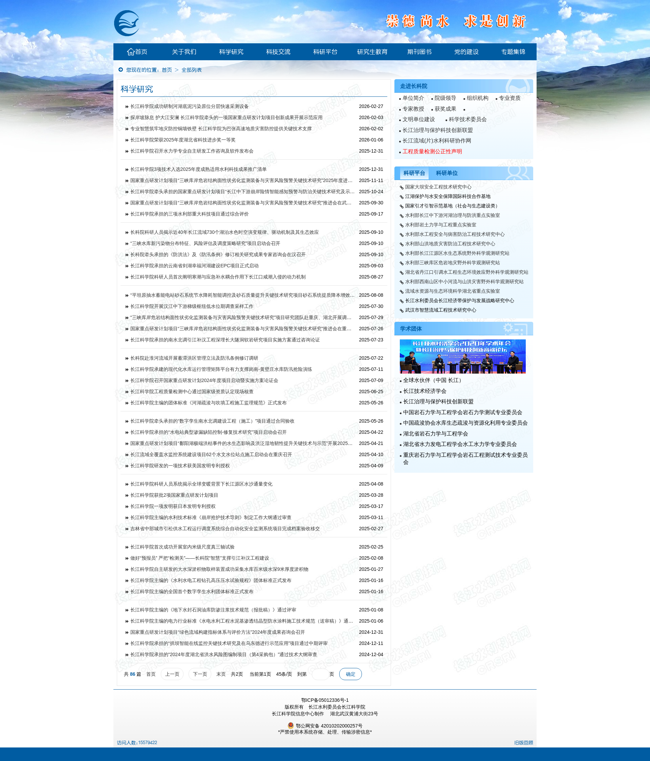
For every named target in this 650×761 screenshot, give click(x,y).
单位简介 (413, 98)
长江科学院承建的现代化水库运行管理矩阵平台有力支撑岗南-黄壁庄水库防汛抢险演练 (221, 369)
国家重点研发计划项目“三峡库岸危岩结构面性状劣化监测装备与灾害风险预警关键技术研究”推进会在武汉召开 (245, 202)
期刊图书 (419, 52)
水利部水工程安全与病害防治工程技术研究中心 (455, 234)
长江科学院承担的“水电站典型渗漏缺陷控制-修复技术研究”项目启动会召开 (208, 432)
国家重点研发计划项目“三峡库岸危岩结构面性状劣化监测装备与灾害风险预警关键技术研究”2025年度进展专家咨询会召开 (258, 180)
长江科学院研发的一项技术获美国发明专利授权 (180, 465)
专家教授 (413, 109)
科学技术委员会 (468, 119)
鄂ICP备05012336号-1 (325, 700)
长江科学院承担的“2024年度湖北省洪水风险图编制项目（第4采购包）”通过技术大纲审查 (223, 654)
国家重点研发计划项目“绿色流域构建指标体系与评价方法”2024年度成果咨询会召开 (217, 632)
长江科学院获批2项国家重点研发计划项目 (174, 495)
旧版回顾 (523, 742)
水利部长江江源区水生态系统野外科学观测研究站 (457, 253)
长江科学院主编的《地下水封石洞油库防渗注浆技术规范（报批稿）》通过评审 (213, 609)
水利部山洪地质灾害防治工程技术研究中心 (450, 243)
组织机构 (478, 98)
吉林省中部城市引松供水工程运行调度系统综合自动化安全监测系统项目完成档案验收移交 (225, 528)
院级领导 (445, 98)
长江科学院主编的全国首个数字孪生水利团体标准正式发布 (192, 591)
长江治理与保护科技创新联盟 (438, 130)
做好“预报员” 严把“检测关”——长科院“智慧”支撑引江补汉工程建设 (199, 558)
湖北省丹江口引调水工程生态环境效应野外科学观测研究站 (466, 272)
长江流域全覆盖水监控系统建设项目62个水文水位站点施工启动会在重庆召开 (211, 454)
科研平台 (325, 52)
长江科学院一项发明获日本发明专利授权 (173, 506)
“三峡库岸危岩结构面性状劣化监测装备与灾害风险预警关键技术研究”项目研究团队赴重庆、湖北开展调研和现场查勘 (252, 317)
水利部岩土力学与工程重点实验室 (440, 224)
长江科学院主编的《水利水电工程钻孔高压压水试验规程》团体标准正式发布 (210, 580)
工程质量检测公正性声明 (432, 151)
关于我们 (184, 52)
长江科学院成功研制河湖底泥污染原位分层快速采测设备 (189, 106)
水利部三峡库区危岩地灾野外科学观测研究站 (452, 262)
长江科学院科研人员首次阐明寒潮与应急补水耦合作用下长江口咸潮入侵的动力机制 (218, 276)
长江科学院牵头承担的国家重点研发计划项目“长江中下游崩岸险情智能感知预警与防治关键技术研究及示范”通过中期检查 (257, 191)
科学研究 (231, 52)
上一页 (172, 674)
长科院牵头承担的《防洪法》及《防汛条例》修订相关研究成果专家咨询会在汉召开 (218, 254)
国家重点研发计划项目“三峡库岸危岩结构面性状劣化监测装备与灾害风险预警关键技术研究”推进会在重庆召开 (245, 328)
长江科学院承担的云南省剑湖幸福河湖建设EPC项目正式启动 (194, 265)
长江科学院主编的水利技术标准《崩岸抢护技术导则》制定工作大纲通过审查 (210, 517)
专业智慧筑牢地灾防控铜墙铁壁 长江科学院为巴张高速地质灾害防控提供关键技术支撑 (221, 128)
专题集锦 (513, 52)
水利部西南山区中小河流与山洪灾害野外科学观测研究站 (464, 281)
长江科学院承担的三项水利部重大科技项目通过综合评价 (189, 214)
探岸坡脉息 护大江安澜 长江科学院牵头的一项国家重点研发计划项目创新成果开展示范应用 (226, 117)
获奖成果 (445, 109)
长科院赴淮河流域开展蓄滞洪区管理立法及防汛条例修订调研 (194, 358)
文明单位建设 (419, 119)
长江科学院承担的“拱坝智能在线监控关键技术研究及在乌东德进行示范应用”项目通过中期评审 (229, 643)
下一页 (200, 674)
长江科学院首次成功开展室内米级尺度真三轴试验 (182, 547)
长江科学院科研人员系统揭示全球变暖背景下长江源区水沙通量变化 (201, 484)
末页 (221, 674)
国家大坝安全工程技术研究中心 (438, 186)
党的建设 (466, 52)
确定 (350, 674)
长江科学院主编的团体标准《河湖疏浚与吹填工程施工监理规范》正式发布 (208, 402)
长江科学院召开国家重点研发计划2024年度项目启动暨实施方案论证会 (204, 380)
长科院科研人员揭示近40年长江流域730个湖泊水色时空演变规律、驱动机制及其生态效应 (224, 232)
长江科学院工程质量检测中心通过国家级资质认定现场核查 (192, 391)
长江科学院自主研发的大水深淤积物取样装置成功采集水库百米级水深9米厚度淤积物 (219, 569)
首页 (137, 51)
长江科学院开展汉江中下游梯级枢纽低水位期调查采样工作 (192, 306)
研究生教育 (372, 52)
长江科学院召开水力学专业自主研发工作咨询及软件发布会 (192, 151)
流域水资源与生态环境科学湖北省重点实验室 (452, 291)
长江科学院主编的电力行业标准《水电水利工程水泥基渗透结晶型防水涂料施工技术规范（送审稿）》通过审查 (246, 621)
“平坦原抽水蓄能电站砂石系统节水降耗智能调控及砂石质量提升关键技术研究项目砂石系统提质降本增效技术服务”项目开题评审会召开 (271, 295)
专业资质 (510, 98)
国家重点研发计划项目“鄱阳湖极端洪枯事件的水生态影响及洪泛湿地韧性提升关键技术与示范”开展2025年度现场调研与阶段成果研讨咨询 (274, 443)
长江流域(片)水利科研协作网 (437, 140)
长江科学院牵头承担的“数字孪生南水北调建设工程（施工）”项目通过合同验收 (212, 421)
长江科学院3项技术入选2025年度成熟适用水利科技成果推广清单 (198, 169)
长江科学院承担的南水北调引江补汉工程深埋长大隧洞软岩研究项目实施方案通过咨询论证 (225, 339)
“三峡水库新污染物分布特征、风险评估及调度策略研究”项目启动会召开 (205, 243)
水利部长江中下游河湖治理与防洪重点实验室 (452, 215)
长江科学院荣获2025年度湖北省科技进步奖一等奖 (183, 139)
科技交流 (278, 52)
